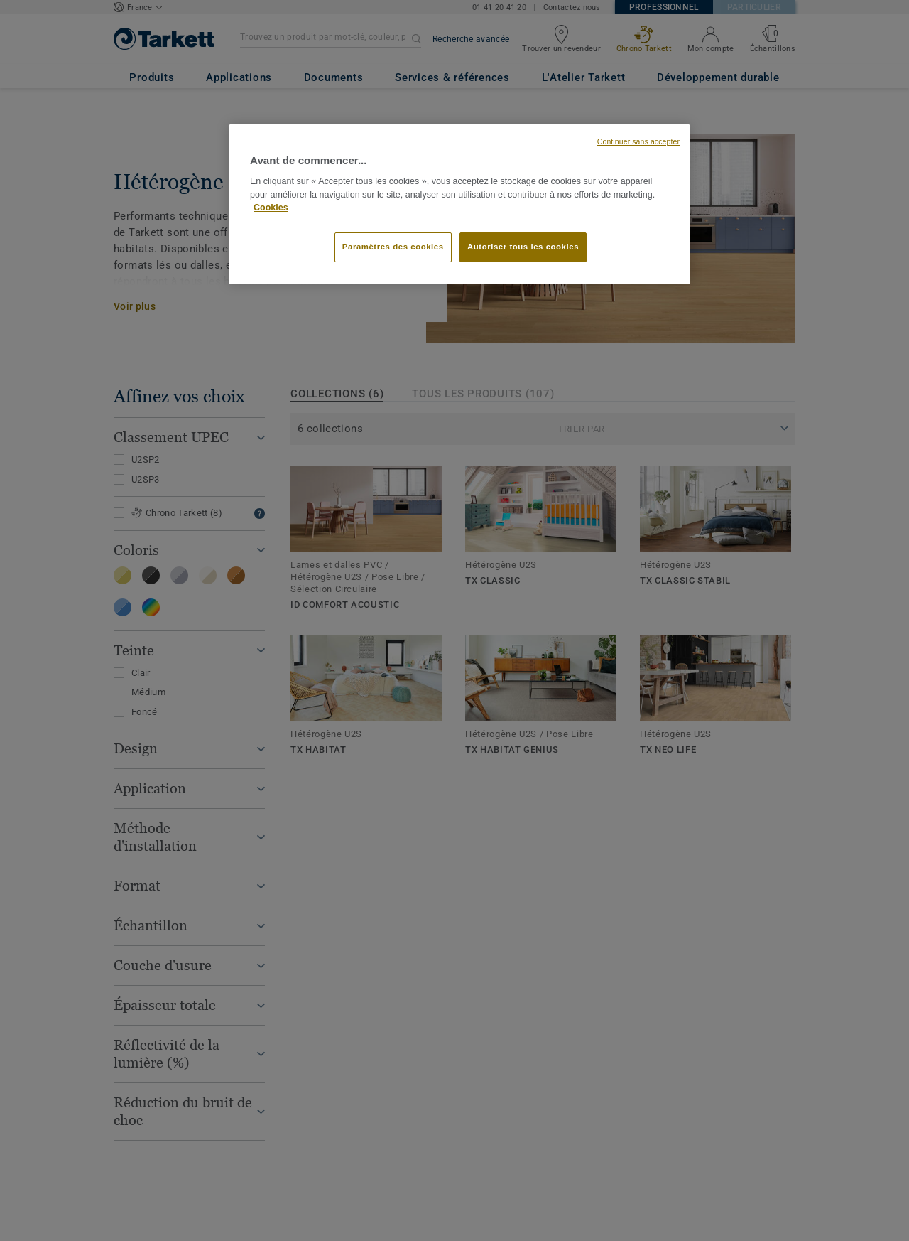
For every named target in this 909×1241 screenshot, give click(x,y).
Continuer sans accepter (638, 141)
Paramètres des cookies (393, 246)
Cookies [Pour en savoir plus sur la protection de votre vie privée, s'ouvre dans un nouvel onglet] (271, 208)
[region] (459, 204)
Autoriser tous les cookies (523, 246)
